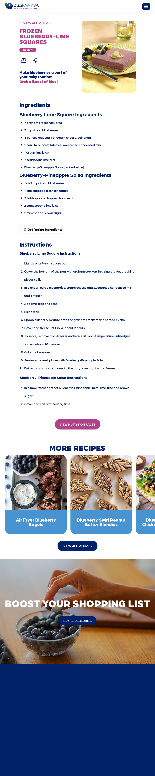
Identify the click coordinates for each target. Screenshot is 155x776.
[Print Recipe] (23, 60)
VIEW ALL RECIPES (37, 23)
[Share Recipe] (35, 60)
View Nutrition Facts (78, 424)
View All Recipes (77, 546)
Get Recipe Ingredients (44, 229)
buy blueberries (77, 621)
